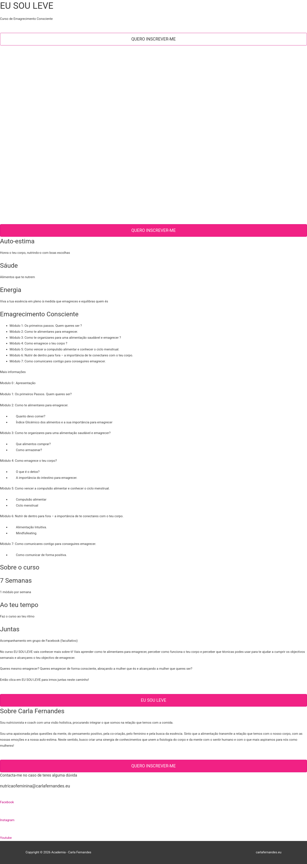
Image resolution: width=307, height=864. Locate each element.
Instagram (7, 820)
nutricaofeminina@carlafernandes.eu (35, 785)
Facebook (7, 802)
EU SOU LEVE (153, 700)
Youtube (6, 838)
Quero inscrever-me (153, 39)
